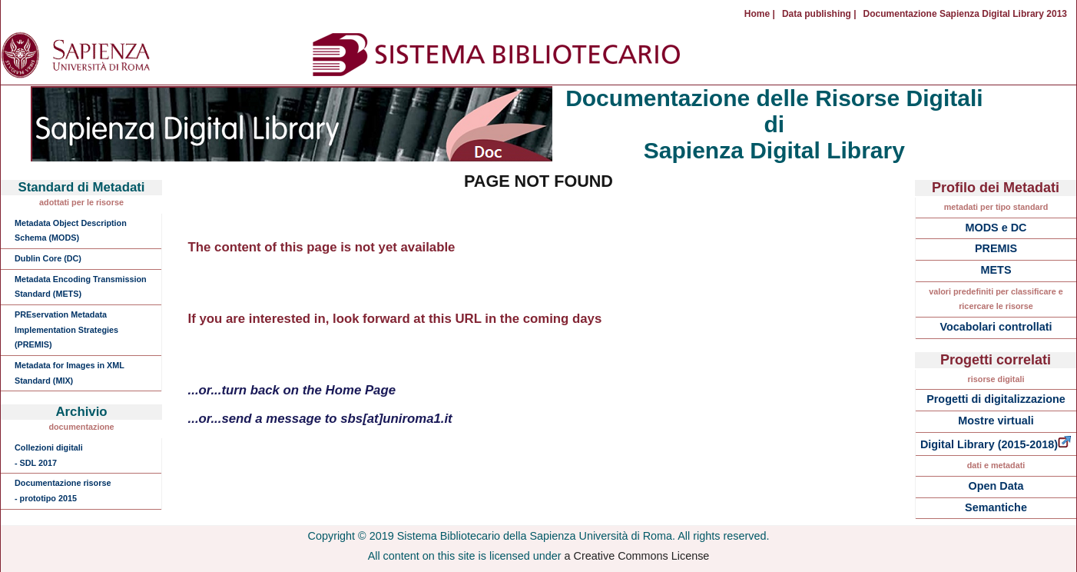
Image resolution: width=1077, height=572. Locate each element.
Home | (759, 13)
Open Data (996, 486)
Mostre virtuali (995, 420)
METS (996, 270)
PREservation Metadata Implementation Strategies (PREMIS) (66, 329)
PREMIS (996, 248)
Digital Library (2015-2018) (996, 444)
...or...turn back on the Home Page (292, 390)
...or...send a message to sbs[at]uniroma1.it (320, 418)
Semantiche (996, 507)
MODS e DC (996, 227)
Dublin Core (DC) (48, 258)
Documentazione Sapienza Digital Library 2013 (965, 13)
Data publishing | (819, 13)
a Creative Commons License (637, 556)
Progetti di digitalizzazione (995, 399)
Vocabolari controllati (995, 327)
